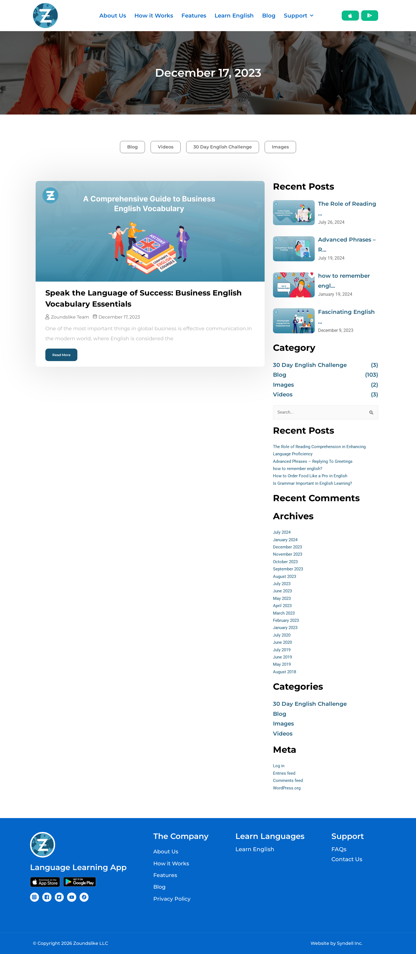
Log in (279, 767)
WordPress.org (287, 789)
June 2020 (283, 644)
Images (280, 147)
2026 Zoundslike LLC (84, 943)
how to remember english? (299, 470)
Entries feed (284, 774)
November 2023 (288, 555)
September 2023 (289, 570)
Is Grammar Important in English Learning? (315, 484)
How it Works (153, 15)
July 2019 (282, 651)
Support (298, 15)
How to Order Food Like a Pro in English (312, 477)
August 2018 (285, 673)
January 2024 (286, 541)
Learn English (234, 15)
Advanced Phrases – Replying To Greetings (315, 462)
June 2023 (283, 592)
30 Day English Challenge (222, 147)
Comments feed (288, 782)
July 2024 (282, 533)
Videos (165, 147)
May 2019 (283, 666)
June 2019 (283, 658)
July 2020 (282, 636)
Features (193, 15)
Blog (268, 15)
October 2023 (286, 563)
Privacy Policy (172, 898)
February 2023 (287, 621)
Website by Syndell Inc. (337, 943)
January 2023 (286, 629)
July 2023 (282, 585)
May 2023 (283, 599)
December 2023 (288, 548)
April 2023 (283, 607)
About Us (112, 15)
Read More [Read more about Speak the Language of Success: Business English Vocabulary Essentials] (61, 354)
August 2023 (285, 577)
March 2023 (285, 614)
